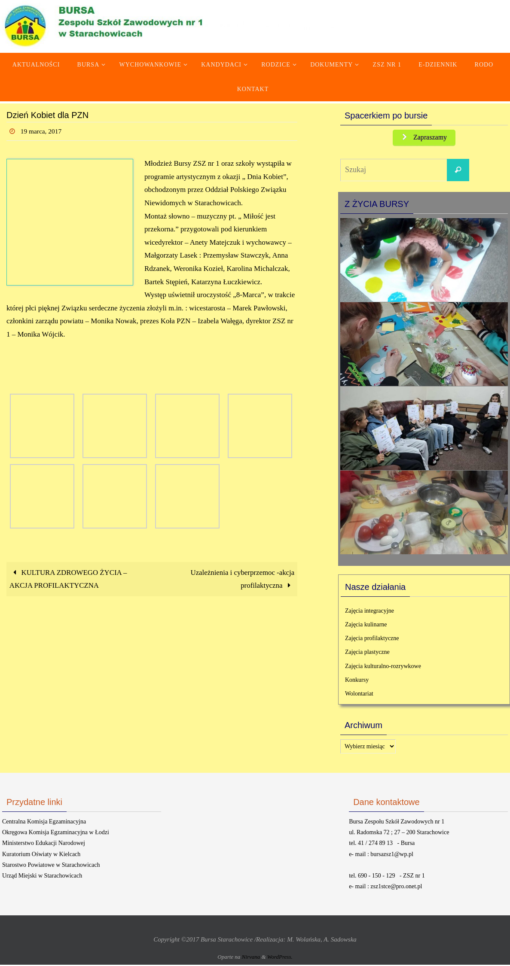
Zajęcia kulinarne (366, 625)
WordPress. (280, 957)
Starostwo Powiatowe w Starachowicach (51, 866)
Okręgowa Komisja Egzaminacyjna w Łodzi (55, 833)
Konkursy (357, 680)
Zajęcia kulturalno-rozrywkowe (383, 667)
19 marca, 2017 (42, 131)
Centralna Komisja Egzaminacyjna (44, 823)
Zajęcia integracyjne (369, 611)
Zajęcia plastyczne (367, 653)
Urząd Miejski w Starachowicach (42, 877)
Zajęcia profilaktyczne (372, 639)
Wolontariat (359, 694)
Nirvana (251, 957)
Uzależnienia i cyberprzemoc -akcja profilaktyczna (241, 579)
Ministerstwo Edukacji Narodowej (43, 844)
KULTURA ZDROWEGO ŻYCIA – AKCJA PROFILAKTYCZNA (68, 579)
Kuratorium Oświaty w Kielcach (41, 855)
